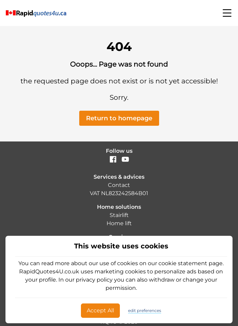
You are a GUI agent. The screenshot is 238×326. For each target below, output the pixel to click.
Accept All (100, 310)
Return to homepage (119, 118)
